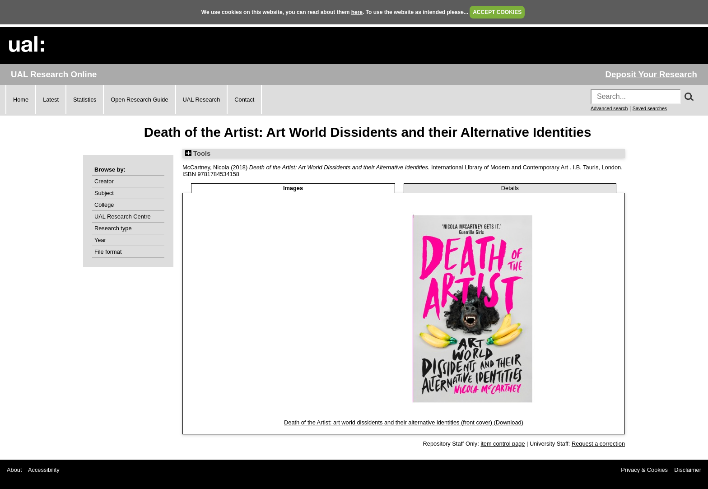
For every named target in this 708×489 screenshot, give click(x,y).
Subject (104, 193)
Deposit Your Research (651, 74)
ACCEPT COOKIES (497, 12)
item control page (502, 443)
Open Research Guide (139, 99)
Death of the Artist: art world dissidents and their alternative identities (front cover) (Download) (403, 422)
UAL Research (201, 99)
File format (107, 251)
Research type (113, 228)
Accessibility (44, 469)
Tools (197, 153)
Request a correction (598, 443)
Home (20, 99)
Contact (244, 99)
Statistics (84, 99)
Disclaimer (687, 469)
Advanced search (609, 108)
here (357, 12)
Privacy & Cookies (644, 469)
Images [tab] (293, 188)
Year (100, 240)
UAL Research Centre (122, 216)
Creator (104, 181)
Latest (51, 99)
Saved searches (650, 108)
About (14, 469)
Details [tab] (510, 188)
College (104, 204)
